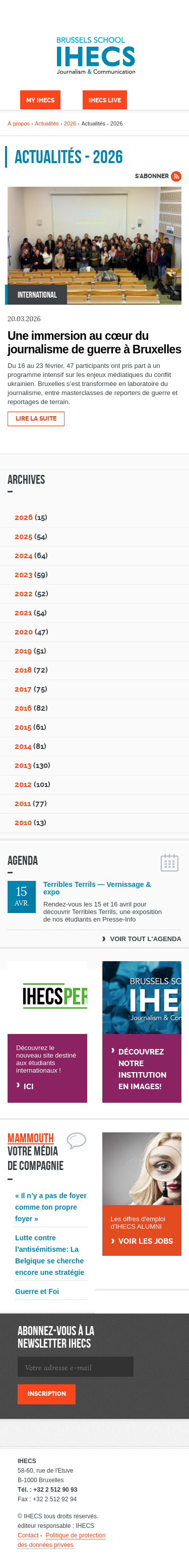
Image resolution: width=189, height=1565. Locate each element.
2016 (23, 708)
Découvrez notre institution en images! (142, 1069)
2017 (23, 689)
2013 (23, 765)
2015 (23, 727)
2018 (23, 670)
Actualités (47, 123)
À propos (19, 123)
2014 (23, 746)
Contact (28, 1535)
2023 (23, 574)
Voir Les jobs (145, 1241)
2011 (23, 803)
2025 (23, 536)
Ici (29, 1086)
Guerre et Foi (37, 1291)
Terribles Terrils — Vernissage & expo (97, 888)
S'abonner (152, 176)
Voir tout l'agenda (145, 939)
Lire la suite (36, 418)
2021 (23, 612)
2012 (23, 784)
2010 (23, 822)
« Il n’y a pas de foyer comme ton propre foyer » (51, 1207)
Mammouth (31, 1138)
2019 (23, 651)
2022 (24, 593)
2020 (24, 631)
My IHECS (40, 100)
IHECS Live (105, 100)
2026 (70, 123)
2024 (23, 555)
